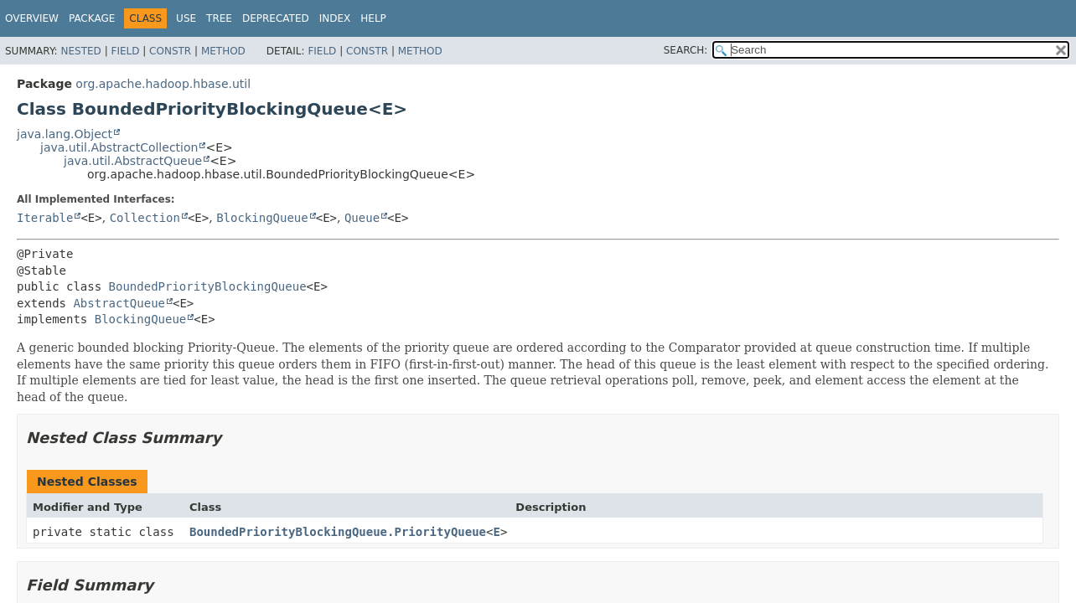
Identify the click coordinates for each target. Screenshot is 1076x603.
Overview (32, 18)
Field (125, 51)
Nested (80, 51)
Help (373, 18)
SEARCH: (686, 50)
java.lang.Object (64, 134)
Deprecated (275, 18)
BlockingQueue (262, 217)
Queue (362, 217)
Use (186, 18)
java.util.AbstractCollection (119, 147)
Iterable (45, 217)
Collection (145, 217)
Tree (219, 18)
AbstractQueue (119, 303)
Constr (170, 51)
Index (335, 18)
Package (92, 18)
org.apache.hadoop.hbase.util (163, 83)
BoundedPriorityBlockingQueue (208, 286)
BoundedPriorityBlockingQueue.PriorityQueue (337, 532)
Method (223, 51)
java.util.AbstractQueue (133, 161)
